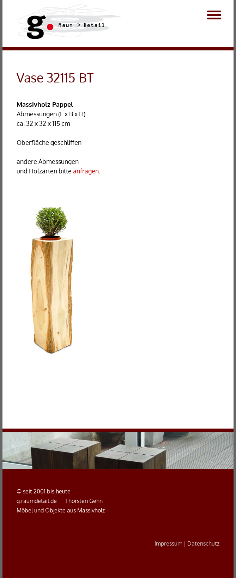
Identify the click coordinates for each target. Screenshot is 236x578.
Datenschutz (203, 543)
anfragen (86, 171)
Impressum (168, 543)
